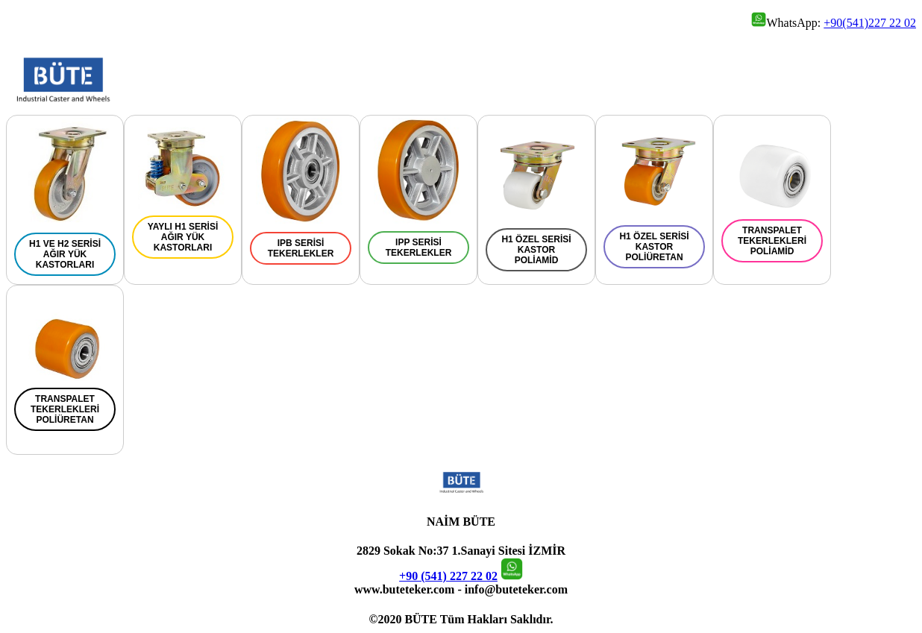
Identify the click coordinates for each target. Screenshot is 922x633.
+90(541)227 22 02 (870, 22)
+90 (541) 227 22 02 (448, 576)
